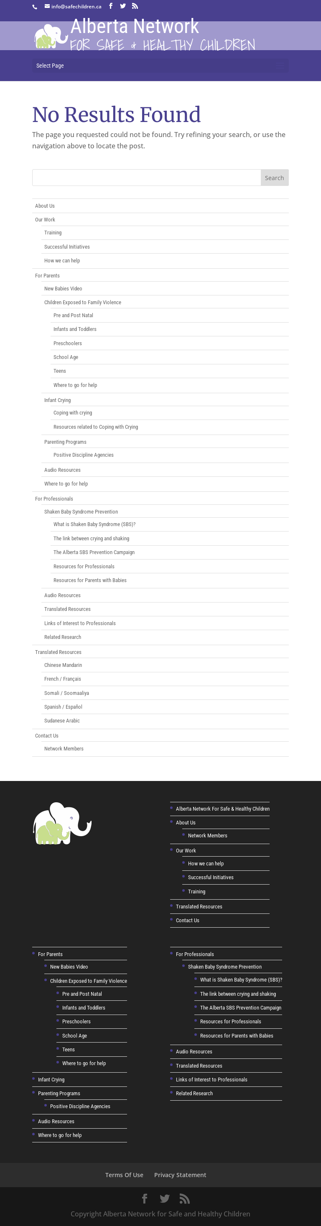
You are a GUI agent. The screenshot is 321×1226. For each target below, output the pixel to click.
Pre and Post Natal (73, 315)
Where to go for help (75, 385)
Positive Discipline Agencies (84, 455)
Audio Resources (62, 470)
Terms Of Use (124, 1175)
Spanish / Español (63, 707)
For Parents (47, 275)
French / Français (62, 679)
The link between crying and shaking (91, 538)
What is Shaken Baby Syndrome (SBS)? (94, 524)
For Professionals (54, 499)
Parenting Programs (65, 442)
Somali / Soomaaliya (66, 693)
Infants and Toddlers (75, 329)
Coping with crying (73, 413)
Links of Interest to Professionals (80, 623)
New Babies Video (63, 288)
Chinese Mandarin (63, 665)
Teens (60, 371)
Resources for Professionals (84, 566)
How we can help (62, 260)
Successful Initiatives (67, 247)
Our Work (45, 219)
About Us (45, 206)
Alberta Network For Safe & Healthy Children (223, 809)
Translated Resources (67, 609)
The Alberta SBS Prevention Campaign (94, 552)
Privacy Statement (180, 1175)
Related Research (62, 637)
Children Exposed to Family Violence (82, 302)
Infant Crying (57, 400)
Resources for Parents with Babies (90, 580)
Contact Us (47, 736)
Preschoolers (68, 343)
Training (52, 232)
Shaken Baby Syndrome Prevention (81, 512)
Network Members (64, 748)
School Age (66, 357)
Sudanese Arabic (62, 720)
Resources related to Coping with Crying (96, 427)
